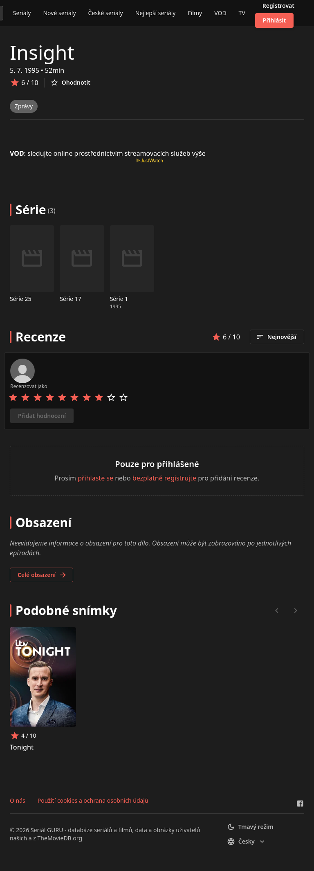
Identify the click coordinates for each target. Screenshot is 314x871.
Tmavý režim (250, 827)
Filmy (195, 13)
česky (246, 841)
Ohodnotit (70, 83)
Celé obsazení (42, 575)
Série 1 (119, 299)
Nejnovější (276, 337)
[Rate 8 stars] (99, 397)
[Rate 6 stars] (74, 397)
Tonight (22, 747)
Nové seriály (59, 13)
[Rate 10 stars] (123, 397)
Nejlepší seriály (155, 13)
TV (242, 13)
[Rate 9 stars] (111, 397)
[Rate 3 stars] (37, 397)
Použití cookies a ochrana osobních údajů (93, 800)
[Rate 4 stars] (50, 397)
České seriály (105, 13)
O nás (17, 800)
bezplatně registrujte (164, 478)
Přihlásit (274, 20)
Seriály (22, 13)
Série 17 (70, 299)
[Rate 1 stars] (13, 397)
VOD (220, 13)
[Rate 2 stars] (25, 397)
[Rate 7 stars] (87, 397)
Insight (42, 52)
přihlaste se (95, 478)
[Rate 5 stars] (62, 397)
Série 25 (20, 299)
